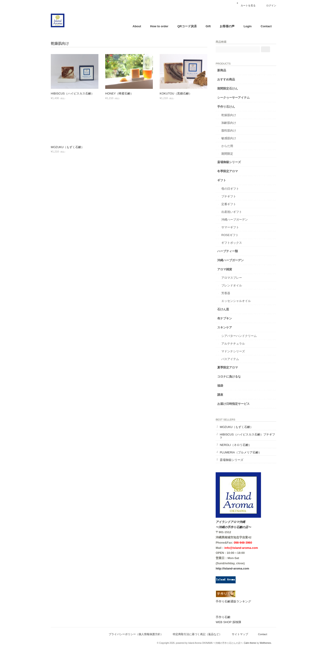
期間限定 (232, 153)
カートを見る (244, 4)
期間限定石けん (232, 88)
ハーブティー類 (232, 250)
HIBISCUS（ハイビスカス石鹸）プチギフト (248, 435)
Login (246, 26)
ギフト (226, 179)
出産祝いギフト (236, 211)
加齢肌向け (233, 122)
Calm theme (248, 642)
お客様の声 (225, 26)
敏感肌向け (233, 137)
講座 (225, 394)
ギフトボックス (236, 242)
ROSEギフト (234, 234)
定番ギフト (233, 203)
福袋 (225, 385)
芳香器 (230, 292)
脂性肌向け (233, 130)
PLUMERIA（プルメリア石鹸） (245, 452)
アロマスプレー (236, 277)
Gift (206, 26)
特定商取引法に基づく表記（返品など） (195, 633)
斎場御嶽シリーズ (233, 161)
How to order (158, 26)
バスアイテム (235, 358)
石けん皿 (228, 308)
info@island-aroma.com (245, 547)
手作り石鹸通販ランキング (238, 601)
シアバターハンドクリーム (243, 335)
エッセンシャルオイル (240, 300)
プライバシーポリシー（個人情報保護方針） (134, 633)
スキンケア (229, 326)
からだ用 (232, 145)
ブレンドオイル (236, 284)
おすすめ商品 (230, 78)
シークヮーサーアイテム (238, 97)
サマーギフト (235, 226)
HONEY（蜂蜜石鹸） (121, 93)
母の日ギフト (235, 188)
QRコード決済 (185, 26)
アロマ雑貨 (229, 268)
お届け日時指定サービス (238, 403)
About (135, 26)
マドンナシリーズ (237, 350)
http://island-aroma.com (237, 568)
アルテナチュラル (237, 343)
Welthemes (263, 642)
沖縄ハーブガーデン (239, 219)
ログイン (270, 5)
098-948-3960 (247, 542)
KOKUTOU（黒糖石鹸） (177, 93)
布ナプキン (229, 317)
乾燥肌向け (233, 114)
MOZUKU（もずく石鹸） (69, 147)
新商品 (226, 69)
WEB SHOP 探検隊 (233, 621)
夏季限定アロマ (232, 366)
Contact (264, 26)
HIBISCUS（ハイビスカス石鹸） (74, 93)
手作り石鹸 (227, 616)
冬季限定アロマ (232, 170)
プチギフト (233, 195)
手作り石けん (230, 106)
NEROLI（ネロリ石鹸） (240, 444)
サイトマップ (238, 633)
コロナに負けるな (233, 376)
